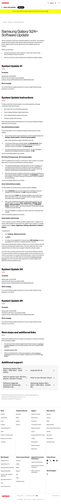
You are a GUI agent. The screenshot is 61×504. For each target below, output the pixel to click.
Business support (35, 428)
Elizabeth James (20, 481)
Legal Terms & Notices (36, 462)
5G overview (50, 438)
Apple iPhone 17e (5, 464)
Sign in (33, 431)
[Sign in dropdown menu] (51, 3)
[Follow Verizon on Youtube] (54, 460)
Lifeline (33, 438)
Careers (49, 417)
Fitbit (17, 478)
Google (18, 421)
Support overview (35, 414)
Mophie (18, 471)
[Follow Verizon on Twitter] (50, 460)
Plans (2, 421)
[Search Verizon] (48, 3)
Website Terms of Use (38, 499)
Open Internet (27, 499)
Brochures (49, 435)
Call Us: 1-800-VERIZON (9, 7)
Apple (17, 417)
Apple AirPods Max (5, 471)
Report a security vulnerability (35, 471)
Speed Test (34, 448)
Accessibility (34, 442)
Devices (3, 414)
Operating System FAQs (10, 350)
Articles (48, 431)
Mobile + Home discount (7, 435)
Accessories (4, 417)
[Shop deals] (47, 11)
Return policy (34, 417)
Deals (2, 431)
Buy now (21, 7)
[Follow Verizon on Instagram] (57, 460)
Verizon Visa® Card (5, 486)
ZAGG (17, 464)
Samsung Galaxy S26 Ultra (7, 467)
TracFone (3, 442)
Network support (35, 445)
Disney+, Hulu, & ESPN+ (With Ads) (7, 475)
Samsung (18, 414)
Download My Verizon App (38, 435)
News (48, 421)
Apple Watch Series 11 (6, 479)
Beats (17, 467)
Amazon (18, 424)
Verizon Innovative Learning (53, 428)
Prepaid (3, 424)
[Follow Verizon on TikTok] (47, 463)
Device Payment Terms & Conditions (37, 466)
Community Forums (36, 424)
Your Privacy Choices (31, 495)
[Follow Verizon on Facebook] (47, 460)
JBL (17, 474)
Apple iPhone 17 (5, 460)
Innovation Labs (51, 442)
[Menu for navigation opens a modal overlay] (58, 3)
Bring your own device (6, 438)
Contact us (34, 421)
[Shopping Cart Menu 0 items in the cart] (55, 3)
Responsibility (50, 424)
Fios (2, 483)
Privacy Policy (20, 495)
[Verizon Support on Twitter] (47, 474)
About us (49, 414)
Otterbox (18, 460)
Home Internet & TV (5, 428)
